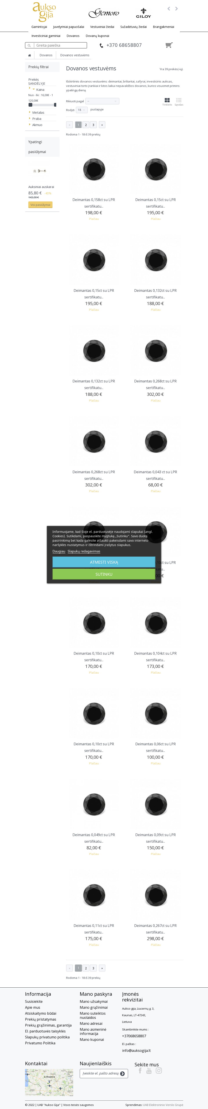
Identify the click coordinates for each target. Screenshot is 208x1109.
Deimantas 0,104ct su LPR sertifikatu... (155, 656)
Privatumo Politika (40, 1043)
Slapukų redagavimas (84, 551)
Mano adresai (91, 1023)
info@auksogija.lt (136, 1050)
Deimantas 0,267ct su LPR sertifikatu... (155, 929)
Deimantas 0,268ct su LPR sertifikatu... (155, 384)
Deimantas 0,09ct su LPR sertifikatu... (155, 838)
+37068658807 (134, 1036)
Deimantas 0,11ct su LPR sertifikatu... (94, 929)
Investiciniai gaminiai (45, 36)
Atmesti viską (104, 562)
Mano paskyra (96, 993)
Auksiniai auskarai (41, 187)
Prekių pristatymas (40, 1019)
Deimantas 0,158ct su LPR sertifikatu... (93, 203)
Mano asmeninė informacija (93, 1031)
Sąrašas (179, 102)
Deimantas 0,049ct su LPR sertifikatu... (93, 838)
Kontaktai (36, 1063)
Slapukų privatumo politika (47, 1037)
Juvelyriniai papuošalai (68, 27)
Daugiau (58, 551)
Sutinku (104, 574)
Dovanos (73, 36)
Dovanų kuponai (97, 36)
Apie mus (32, 1007)
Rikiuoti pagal (75, 101)
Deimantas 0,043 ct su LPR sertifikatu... (155, 475)
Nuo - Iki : (34, 95)
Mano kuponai (92, 1039)
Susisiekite (34, 1001)
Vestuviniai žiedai (102, 27)
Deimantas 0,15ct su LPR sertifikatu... (155, 203)
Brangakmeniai (163, 27)
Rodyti (70, 110)
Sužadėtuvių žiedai (133, 27)
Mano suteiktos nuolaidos (93, 1015)
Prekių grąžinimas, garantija (48, 1025)
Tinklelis (167, 102)
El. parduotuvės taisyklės (45, 1031)
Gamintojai (39, 27)
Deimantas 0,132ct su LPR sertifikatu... (155, 294)
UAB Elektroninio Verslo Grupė (163, 1105)
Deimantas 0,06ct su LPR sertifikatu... (155, 747)
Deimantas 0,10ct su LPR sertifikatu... (94, 656)
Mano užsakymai (94, 1001)
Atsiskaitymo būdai (40, 1013)
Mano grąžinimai (94, 1007)
